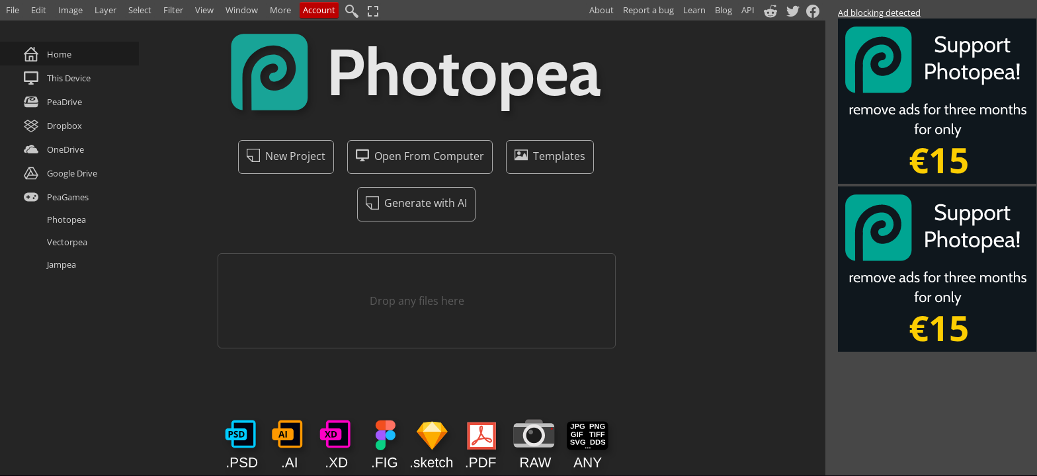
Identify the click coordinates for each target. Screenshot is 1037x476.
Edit (38, 10)
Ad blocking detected (879, 13)
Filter (173, 10)
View (204, 10)
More (280, 10)
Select (139, 10)
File (12, 10)
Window (242, 10)
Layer (105, 10)
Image (70, 10)
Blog (723, 10)
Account (319, 10)
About (601, 10)
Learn (694, 10)
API (748, 10)
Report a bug (648, 10)
